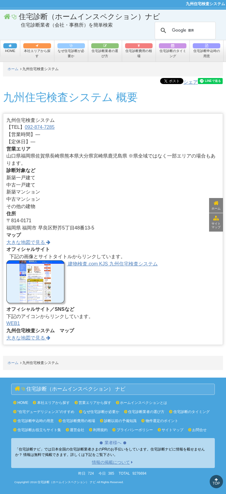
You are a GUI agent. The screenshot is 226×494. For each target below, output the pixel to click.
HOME (20, 403)
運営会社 (75, 430)
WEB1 (13, 323)
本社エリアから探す (37, 50)
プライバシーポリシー (132, 430)
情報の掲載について (111, 462)
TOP (216, 482)
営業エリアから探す (93, 403)
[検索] (184, 30)
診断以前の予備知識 (118, 421)
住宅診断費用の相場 (139, 50)
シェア (190, 82)
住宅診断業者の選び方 (105, 50)
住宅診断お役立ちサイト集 (37, 430)
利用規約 (98, 430)
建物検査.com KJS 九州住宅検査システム (82, 263)
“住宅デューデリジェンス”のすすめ (43, 412)
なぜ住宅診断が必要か (71, 50)
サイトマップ (216, 222)
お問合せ (197, 430)
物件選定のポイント (159, 421)
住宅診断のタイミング (172, 50)
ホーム (216, 205)
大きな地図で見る (28, 242)
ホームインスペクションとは (141, 403)
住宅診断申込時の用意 (206, 50)
